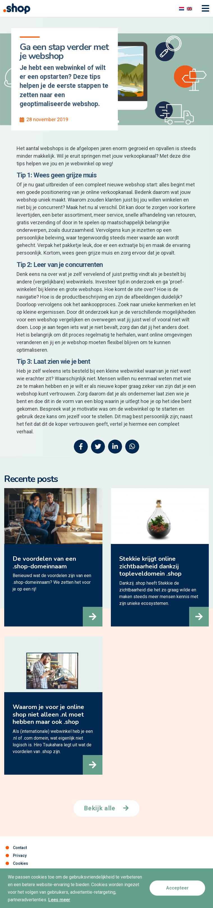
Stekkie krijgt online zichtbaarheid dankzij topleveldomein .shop (150, 566)
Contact (20, 847)
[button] (92, 616)
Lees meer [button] (59, 905)
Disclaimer (23, 871)
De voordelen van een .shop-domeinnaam (44, 562)
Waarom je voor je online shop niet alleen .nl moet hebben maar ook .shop (48, 714)
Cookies (20, 863)
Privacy (20, 855)
